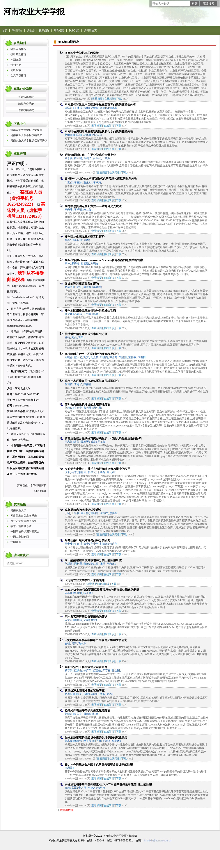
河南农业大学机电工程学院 (82, 53)
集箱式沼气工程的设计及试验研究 (86, 667)
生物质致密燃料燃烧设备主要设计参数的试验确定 (96, 737)
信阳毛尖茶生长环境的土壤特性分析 (87, 404)
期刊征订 (59, 30)
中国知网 (16, 542)
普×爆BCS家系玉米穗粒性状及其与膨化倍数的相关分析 (101, 178)
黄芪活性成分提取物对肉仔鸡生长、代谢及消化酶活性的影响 (103, 438)
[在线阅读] (109, 98)
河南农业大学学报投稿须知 (26, 135)
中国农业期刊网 (20, 536)
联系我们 (74, 30)
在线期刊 (20, 43)
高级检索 (16, 70)
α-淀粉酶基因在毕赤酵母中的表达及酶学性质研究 (96, 640)
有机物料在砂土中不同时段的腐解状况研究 (92, 354)
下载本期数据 (65, 810)
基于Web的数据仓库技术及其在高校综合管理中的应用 (99, 764)
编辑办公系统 (26, 103)
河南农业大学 (18, 510)
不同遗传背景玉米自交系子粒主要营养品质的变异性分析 (100, 104)
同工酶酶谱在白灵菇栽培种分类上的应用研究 (93, 560)
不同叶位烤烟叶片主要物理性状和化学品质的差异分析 (99, 131)
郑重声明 (20, 153)
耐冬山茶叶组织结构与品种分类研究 (87, 540)
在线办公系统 (23, 88)
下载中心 (20, 124)
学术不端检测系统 (21, 526)
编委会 (31, 30)
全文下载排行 (18, 75)
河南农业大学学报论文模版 (26, 130)
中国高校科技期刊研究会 (25, 531)
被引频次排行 (18, 54)
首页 (4, 30)
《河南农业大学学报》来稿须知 (85, 580)
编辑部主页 (90, 30)
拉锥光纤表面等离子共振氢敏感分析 (87, 710)
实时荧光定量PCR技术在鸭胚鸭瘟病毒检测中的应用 (97, 468)
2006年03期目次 (68, 42)
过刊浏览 (16, 64)
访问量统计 (21, 555)
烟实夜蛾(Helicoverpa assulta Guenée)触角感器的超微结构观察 (104, 260)
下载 (119, 98)
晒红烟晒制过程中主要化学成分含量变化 (90, 155)
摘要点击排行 (18, 49)
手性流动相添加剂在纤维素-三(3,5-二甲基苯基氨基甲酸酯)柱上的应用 (108, 784)
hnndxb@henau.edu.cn (157, 840)
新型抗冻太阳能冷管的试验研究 (85, 690)
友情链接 (20, 504)
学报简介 (17, 30)
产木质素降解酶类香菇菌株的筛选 (86, 616)
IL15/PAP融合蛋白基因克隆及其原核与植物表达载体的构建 (102, 589)
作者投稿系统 (26, 110)
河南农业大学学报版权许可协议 (29, 140)
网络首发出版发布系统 (24, 515)
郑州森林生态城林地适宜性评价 (85, 236)
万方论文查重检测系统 (24, 520)
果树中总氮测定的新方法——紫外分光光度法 (93, 206)
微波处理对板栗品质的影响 (82, 283)
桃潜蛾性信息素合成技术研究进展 (86, 334)
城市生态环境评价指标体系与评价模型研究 (92, 381)
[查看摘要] (97, 98)
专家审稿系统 (26, 97)
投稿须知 (44, 30)
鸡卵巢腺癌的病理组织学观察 (83, 509)
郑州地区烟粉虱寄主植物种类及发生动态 (90, 310)
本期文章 (16, 59)
